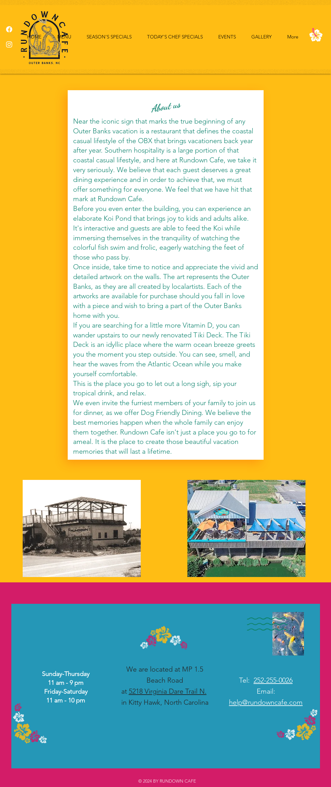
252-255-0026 (273, 680)
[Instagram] (9, 44)
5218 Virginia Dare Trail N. (168, 691)
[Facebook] (9, 29)
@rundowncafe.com (272, 702)
